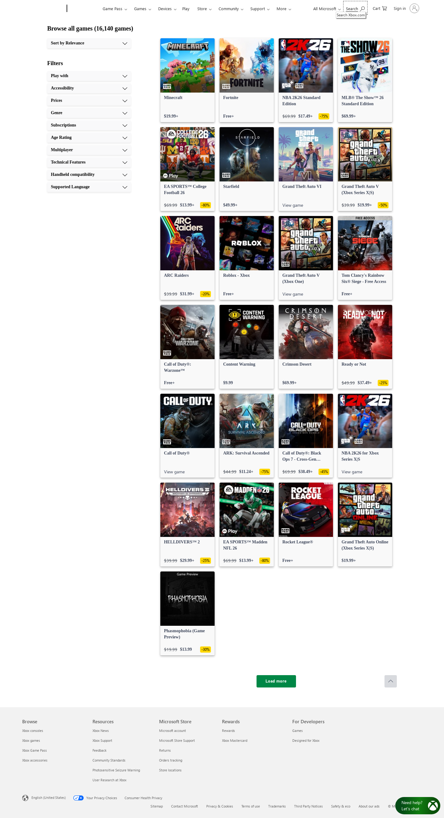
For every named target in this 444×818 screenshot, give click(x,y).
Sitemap (156, 806)
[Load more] (276, 681)
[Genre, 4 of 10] (89, 113)
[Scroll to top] (390, 681)
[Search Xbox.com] (355, 8)
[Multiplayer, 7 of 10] (89, 150)
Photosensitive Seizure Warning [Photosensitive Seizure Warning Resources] (116, 770)
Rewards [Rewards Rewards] (228, 731)
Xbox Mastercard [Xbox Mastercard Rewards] (234, 740)
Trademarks (277, 806)
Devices (165, 8)
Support (257, 8)
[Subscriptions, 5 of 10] (89, 125)
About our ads (369, 806)
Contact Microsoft (184, 806)
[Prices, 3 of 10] (89, 101)
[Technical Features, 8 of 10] (89, 162)
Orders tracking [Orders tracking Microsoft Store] (170, 760)
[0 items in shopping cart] (380, 8)
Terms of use (250, 806)
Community (229, 8)
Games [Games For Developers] (297, 731)
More (281, 8)
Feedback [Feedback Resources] (99, 750)
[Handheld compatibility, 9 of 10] (89, 175)
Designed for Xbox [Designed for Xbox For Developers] (305, 740)
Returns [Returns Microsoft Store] (165, 750)
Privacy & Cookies (219, 806)
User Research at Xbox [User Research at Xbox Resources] (109, 780)
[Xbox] (84, 8)
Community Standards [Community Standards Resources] (108, 760)
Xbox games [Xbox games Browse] (31, 740)
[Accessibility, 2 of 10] (89, 88)
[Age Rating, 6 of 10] (89, 138)
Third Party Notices (308, 806)
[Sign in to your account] (406, 8)
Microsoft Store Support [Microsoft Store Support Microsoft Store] (177, 740)
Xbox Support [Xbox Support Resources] (102, 740)
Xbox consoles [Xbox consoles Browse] (32, 731)
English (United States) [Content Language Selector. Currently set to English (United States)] (48, 797)
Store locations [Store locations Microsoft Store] (170, 770)
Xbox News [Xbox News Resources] (100, 731)
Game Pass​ (112, 8)
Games (140, 8)
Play (185, 8)
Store (202, 8)
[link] (187, 80)
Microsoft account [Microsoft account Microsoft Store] (172, 731)
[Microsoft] (43, 8)
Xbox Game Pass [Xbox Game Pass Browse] (34, 750)
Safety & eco (340, 806)
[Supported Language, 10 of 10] (89, 187)
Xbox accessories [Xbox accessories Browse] (34, 760)
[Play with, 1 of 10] (89, 76)
